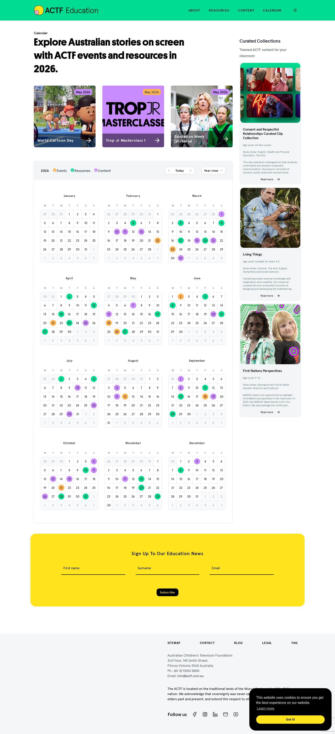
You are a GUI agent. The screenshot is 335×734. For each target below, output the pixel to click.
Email (216, 568)
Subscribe (167, 592)
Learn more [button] (265, 708)
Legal (267, 643)
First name (71, 568)
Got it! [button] (290, 719)
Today (179, 170)
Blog (238, 643)
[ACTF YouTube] (235, 714)
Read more (270, 179)
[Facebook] (194, 714)
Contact (207, 643)
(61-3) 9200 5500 (186, 671)
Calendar (272, 10)
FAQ (295, 643)
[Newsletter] (225, 714)
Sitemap (174, 643)
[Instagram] (205, 714)
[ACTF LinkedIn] (215, 714)
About (194, 10)
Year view (214, 170)
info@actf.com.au (190, 676)
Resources (219, 10)
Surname (144, 568)
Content (246, 10)
